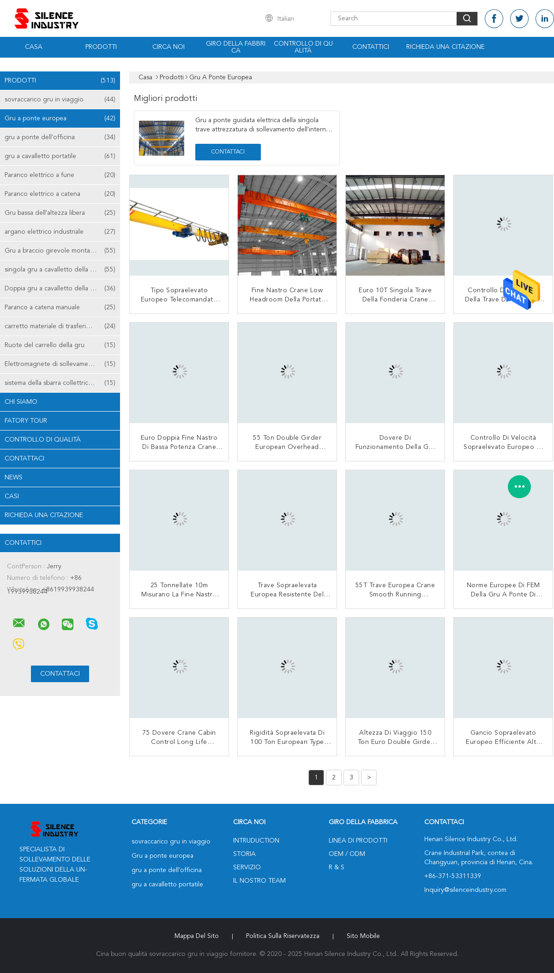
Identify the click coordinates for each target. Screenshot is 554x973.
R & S (336, 867)
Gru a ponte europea (60, 118)
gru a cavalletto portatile (60, 156)
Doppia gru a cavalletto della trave (60, 288)
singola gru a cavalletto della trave (60, 269)
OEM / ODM (347, 854)
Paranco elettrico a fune (60, 175)
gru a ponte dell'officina (60, 137)
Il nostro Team (259, 881)
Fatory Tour (26, 421)
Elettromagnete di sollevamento (60, 364)
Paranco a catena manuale (60, 307)
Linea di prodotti (358, 840)
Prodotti (101, 47)
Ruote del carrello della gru (60, 345)
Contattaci (24, 458)
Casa (33, 47)
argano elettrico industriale (60, 232)
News (14, 477)
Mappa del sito (197, 936)
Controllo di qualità (303, 47)
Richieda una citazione (445, 47)
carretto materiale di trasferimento (60, 326)
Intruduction (256, 840)
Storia (244, 854)
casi (12, 496)
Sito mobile (363, 936)
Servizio (247, 867)
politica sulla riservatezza (282, 936)
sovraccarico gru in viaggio (60, 99)
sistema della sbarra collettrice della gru (62, 383)
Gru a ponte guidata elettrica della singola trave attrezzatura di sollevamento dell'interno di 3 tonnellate (262, 129)
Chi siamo (21, 402)
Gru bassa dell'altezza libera (60, 213)
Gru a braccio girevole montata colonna (62, 251)
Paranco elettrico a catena (60, 194)
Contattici (370, 47)
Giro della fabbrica (235, 47)
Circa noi (168, 47)
